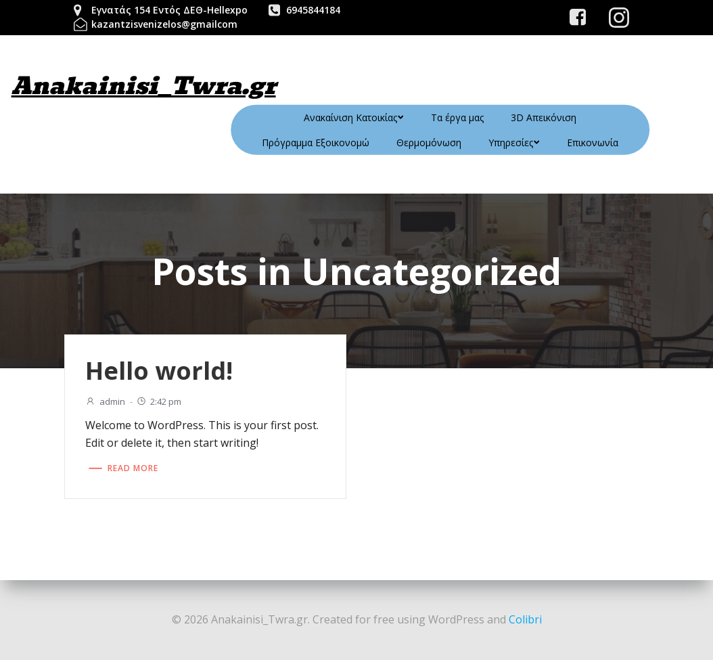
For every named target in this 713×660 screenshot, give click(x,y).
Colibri (525, 619)
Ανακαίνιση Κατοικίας (354, 117)
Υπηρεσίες (514, 142)
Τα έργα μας (457, 117)
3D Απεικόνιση (543, 117)
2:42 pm (158, 401)
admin (105, 401)
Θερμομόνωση (428, 142)
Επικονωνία (592, 142)
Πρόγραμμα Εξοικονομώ (315, 142)
